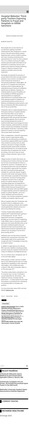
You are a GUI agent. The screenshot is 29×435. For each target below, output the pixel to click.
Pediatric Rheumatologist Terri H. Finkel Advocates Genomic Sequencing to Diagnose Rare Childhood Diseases (12, 308)
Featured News (9, 296)
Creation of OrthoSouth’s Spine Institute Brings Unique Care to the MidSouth (12, 311)
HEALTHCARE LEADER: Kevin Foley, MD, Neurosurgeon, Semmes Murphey (12, 322)
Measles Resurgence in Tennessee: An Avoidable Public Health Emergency (11, 314)
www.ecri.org (10, 290)
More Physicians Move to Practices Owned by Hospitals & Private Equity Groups (11, 318)
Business (16, 296)
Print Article (5, 303)
